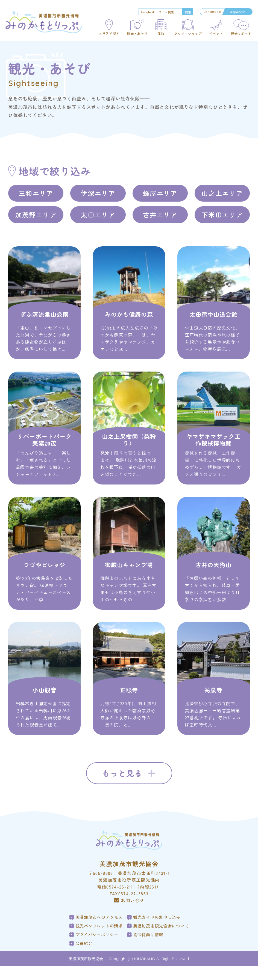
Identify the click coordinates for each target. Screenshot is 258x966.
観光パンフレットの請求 (99, 925)
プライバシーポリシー (97, 934)
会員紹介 (84, 943)
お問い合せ (129, 900)
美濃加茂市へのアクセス (99, 917)
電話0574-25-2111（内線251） (129, 886)
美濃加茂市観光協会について (161, 925)
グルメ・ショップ (188, 33)
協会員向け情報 (148, 934)
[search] (159, 12)
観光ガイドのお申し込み (156, 917)
